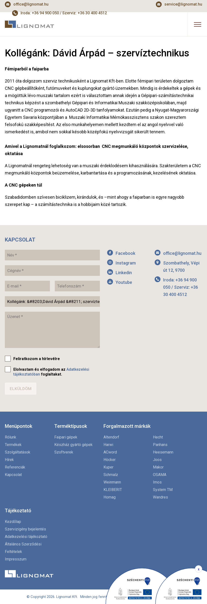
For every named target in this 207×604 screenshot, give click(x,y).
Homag (110, 497)
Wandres (160, 497)
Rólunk (10, 437)
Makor (158, 467)
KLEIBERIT (113, 489)
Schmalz (111, 474)
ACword (110, 452)
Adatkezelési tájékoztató (26, 536)
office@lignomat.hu (30, 4)
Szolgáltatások (17, 452)
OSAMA (159, 474)
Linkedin (124, 272)
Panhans (160, 444)
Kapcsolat (13, 474)
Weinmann (112, 482)
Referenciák (15, 467)
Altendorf (111, 437)
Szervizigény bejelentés (25, 529)
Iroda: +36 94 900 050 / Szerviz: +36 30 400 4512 (180, 287)
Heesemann (163, 452)
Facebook (125, 253)
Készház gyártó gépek (73, 444)
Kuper (108, 467)
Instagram (126, 262)
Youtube (124, 282)
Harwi (108, 444)
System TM (163, 489)
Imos (157, 482)
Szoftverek (63, 452)
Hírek (9, 459)
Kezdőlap (13, 521)
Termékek (13, 444)
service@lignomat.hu (183, 4)
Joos (157, 459)
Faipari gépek (65, 437)
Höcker (110, 459)
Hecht (158, 437)
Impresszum (15, 559)
